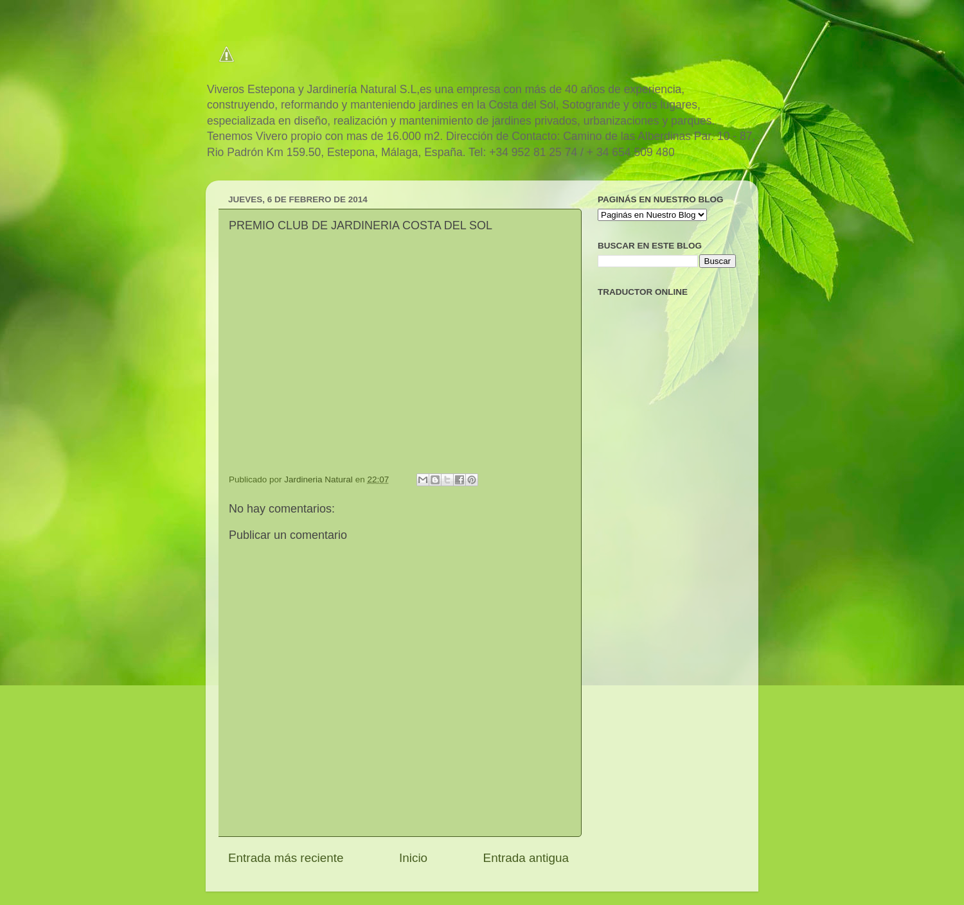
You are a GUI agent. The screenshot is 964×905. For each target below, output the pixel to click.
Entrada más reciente (286, 858)
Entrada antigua (526, 858)
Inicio (413, 858)
